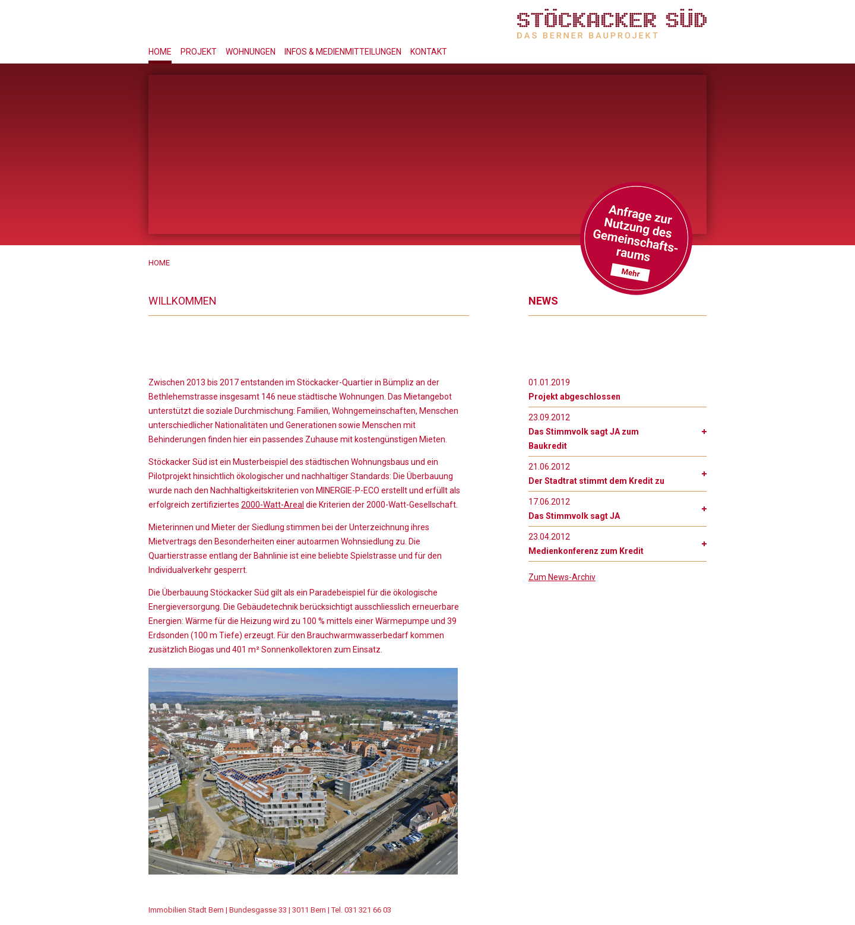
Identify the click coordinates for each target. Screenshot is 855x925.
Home (160, 51)
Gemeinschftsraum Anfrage (636, 238)
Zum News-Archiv (562, 577)
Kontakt (428, 51)
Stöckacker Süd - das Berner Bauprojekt (612, 23)
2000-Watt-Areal (272, 504)
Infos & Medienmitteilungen (342, 51)
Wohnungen (251, 51)
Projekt (198, 51)
